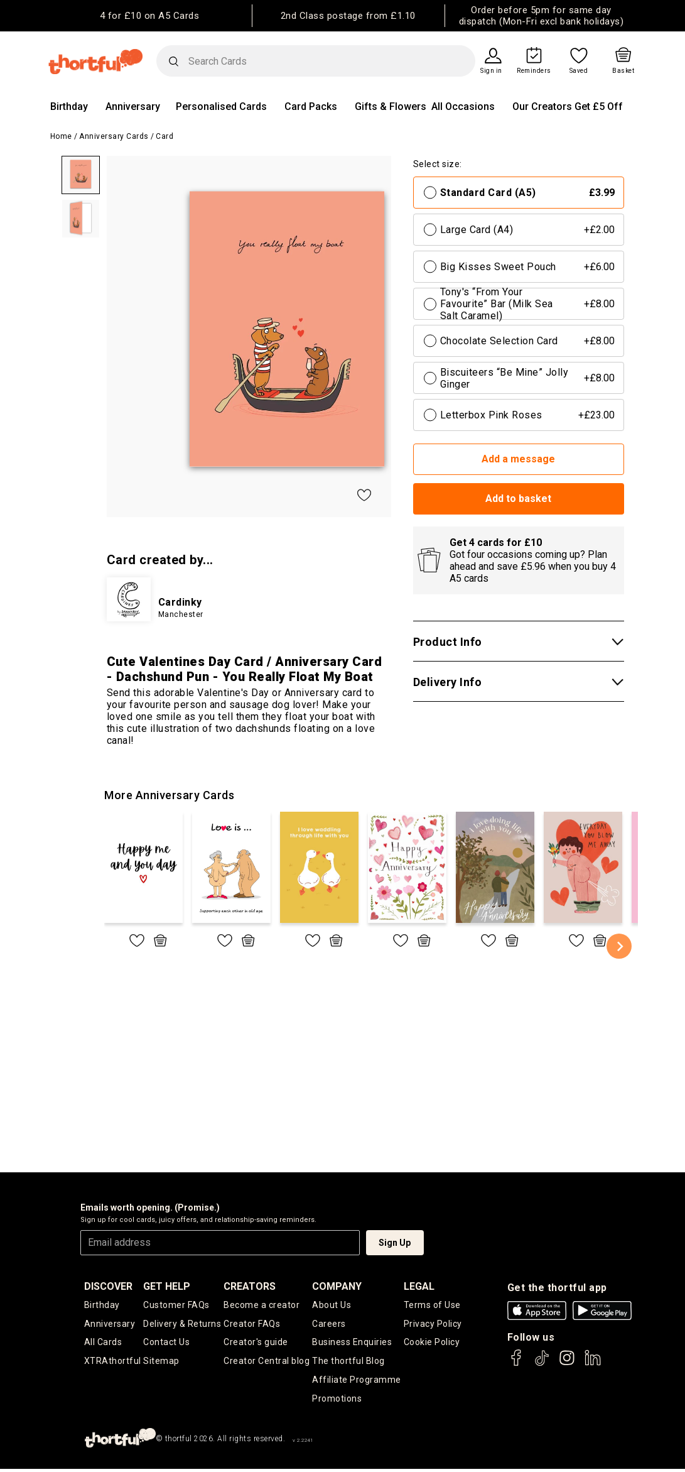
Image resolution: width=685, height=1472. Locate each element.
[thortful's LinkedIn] (592, 1364)
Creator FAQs (252, 1325)
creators (250, 1286)
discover (108, 1286)
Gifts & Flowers (390, 106)
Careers (329, 1325)
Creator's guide (256, 1344)
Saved (578, 71)
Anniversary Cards (114, 136)
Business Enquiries (352, 1344)
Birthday (69, 106)
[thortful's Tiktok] (541, 1364)
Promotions (337, 1403)
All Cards (103, 1344)
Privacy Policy (433, 1325)
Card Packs (310, 106)
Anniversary (132, 106)
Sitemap (161, 1364)
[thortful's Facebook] (516, 1364)
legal (419, 1286)
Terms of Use (432, 1305)
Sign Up (395, 1243)
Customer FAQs (176, 1305)
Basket (623, 71)
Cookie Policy (432, 1344)
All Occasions (463, 106)
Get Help (166, 1286)
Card (164, 136)
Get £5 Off (598, 106)
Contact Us (166, 1344)
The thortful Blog (348, 1364)
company (337, 1286)
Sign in (491, 71)
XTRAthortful (112, 1364)
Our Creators (542, 106)
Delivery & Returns (182, 1325)
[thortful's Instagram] (567, 1364)
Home (61, 136)
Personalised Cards (221, 106)
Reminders (534, 71)
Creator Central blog (267, 1364)
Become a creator (261, 1305)
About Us (331, 1305)
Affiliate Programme (356, 1383)
